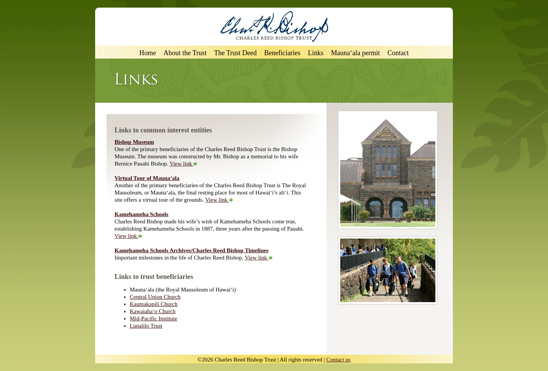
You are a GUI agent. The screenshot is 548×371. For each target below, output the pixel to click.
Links (315, 53)
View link (183, 164)
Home (147, 53)
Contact (398, 53)
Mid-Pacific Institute (153, 318)
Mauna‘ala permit (355, 53)
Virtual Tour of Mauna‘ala (147, 178)
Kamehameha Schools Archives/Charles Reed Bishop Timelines (192, 250)
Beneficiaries (282, 53)
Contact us (338, 360)
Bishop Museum (134, 142)
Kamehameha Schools (141, 214)
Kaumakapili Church (153, 304)
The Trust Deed (235, 53)
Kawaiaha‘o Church (152, 311)
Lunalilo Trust (146, 326)
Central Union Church (155, 297)
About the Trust (185, 53)
